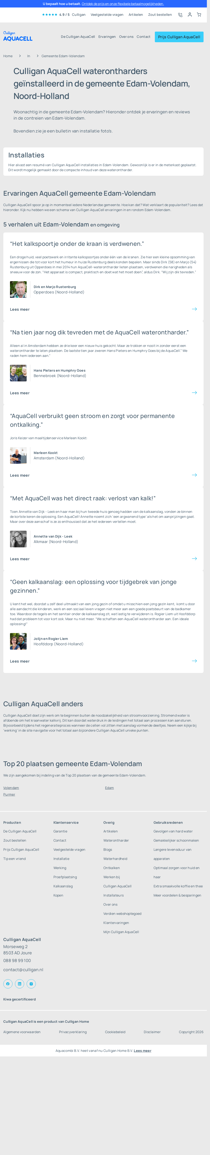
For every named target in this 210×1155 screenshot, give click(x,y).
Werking (59, 868)
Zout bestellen (160, 14)
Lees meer (20, 309)
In (28, 56)
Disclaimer (152, 1032)
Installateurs (113, 895)
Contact (143, 36)
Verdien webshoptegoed (122, 913)
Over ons (126, 36)
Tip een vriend (14, 858)
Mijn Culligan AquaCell (121, 932)
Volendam (11, 787)
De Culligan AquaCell (78, 36)
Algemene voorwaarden (22, 1032)
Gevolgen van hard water (173, 831)
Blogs (107, 849)
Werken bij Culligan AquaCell (117, 881)
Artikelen (136, 14)
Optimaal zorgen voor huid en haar (177, 872)
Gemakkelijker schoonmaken (176, 840)
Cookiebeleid (115, 1032)
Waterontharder (116, 840)
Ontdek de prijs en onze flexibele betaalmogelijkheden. (123, 3)
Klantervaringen (116, 922)
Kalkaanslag (63, 886)
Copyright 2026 (191, 1032)
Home (7, 56)
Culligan (79, 14)
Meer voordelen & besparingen (177, 895)
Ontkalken (111, 868)
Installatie (61, 858)
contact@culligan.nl (23, 969)
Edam (109, 787)
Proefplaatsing (65, 877)
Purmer (9, 794)
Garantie (60, 831)
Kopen (58, 895)
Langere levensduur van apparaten (173, 854)
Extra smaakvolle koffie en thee (178, 886)
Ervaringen (107, 36)
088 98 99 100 (17, 960)
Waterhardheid (115, 858)
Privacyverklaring (73, 1032)
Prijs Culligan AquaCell (179, 36)
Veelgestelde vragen (107, 14)
